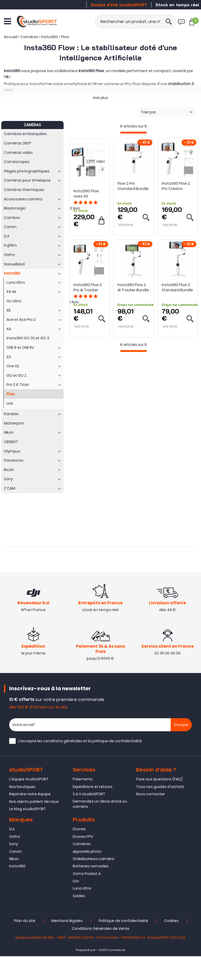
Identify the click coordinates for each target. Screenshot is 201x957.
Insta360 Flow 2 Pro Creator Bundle (176, 186)
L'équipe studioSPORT (28, 779)
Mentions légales (67, 921)
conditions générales (62, 741)
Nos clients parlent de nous (34, 802)
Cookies (171, 921)
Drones (79, 829)
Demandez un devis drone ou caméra (100, 804)
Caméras (82, 844)
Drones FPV (83, 837)
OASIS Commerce (112, 951)
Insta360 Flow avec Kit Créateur (86, 193)
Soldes (79, 896)
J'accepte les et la (80, 741)
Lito (76, 881)
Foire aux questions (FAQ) (159, 779)
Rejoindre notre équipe (30, 794)
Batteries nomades (91, 866)
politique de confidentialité (117, 741)
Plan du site (24, 921)
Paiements (83, 779)
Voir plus (100, 97)
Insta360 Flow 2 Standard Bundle (177, 287)
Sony (13, 844)
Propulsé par (86, 951)
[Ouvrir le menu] (7, 21)
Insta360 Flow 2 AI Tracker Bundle (133, 287)
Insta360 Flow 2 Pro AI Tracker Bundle (88, 287)
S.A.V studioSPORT (89, 794)
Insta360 (17, 866)
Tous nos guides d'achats (160, 787)
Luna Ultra (82, 889)
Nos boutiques (22, 787)
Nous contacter (150, 794)
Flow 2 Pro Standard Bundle (133, 186)
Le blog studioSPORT (27, 809)
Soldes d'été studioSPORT (119, 4)
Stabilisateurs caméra (93, 859)
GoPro (14, 837)
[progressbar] (133, 133)
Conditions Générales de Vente (100, 929)
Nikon (14, 859)
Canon (15, 852)
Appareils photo (87, 852)
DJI (11, 829)
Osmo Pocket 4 (87, 874)
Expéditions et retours (93, 787)
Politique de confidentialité (123, 921)
